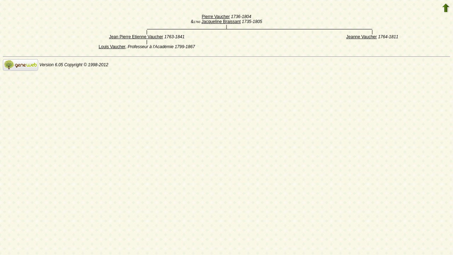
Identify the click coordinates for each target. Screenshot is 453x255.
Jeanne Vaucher (361, 36)
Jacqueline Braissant (221, 21)
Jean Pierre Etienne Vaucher (136, 36)
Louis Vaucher (112, 46)
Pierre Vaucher (216, 16)
